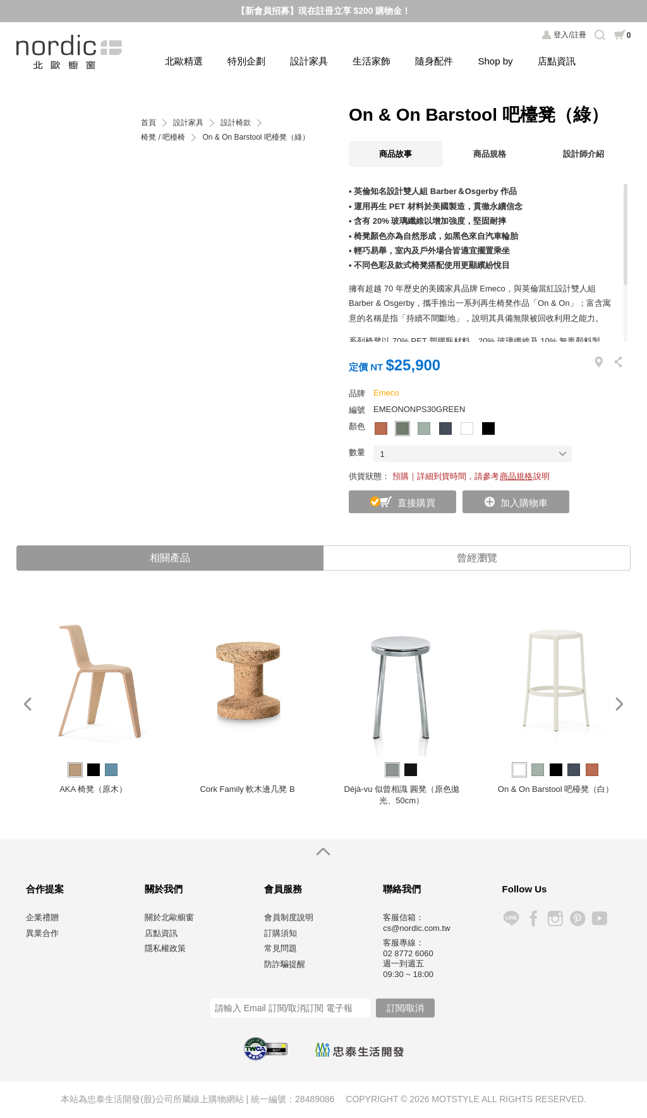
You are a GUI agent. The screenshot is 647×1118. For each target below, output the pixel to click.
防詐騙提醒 (284, 964)
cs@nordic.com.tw (416, 928)
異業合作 (42, 933)
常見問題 (280, 948)
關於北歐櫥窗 (169, 917)
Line (510, 919)
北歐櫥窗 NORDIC (70, 52)
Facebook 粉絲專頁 (532, 919)
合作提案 (45, 889)
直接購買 (416, 502)
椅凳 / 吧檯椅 (163, 137)
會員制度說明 (288, 917)
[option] (93, 704)
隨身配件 (434, 61)
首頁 (148, 123)
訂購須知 (280, 933)
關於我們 (164, 889)
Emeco (386, 393)
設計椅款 (236, 123)
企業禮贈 (42, 917)
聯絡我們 (402, 889)
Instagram (555, 919)
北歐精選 (184, 61)
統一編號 (268, 1099)
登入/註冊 (569, 34)
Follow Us (524, 889)
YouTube (599, 919)
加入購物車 (524, 502)
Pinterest (577, 919)
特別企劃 (246, 61)
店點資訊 (557, 61)
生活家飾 (371, 61)
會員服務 (283, 889)
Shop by (495, 61)
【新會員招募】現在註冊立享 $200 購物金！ (323, 11)
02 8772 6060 (408, 953)
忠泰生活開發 (359, 1050)
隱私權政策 (165, 948)
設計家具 (309, 61)
